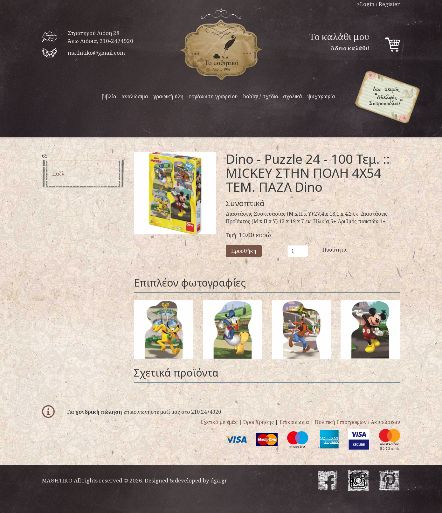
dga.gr (219, 480)
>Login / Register (378, 4)
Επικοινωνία (294, 422)
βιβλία (109, 96)
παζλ (58, 173)
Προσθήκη (243, 250)
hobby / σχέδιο (260, 96)
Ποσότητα (326, 249)
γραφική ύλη (168, 96)
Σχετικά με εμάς (219, 422)
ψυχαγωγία (321, 96)
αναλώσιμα (134, 96)
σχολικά (292, 96)
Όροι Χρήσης (258, 422)
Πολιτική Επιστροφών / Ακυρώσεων (357, 422)
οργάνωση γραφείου (213, 96)
